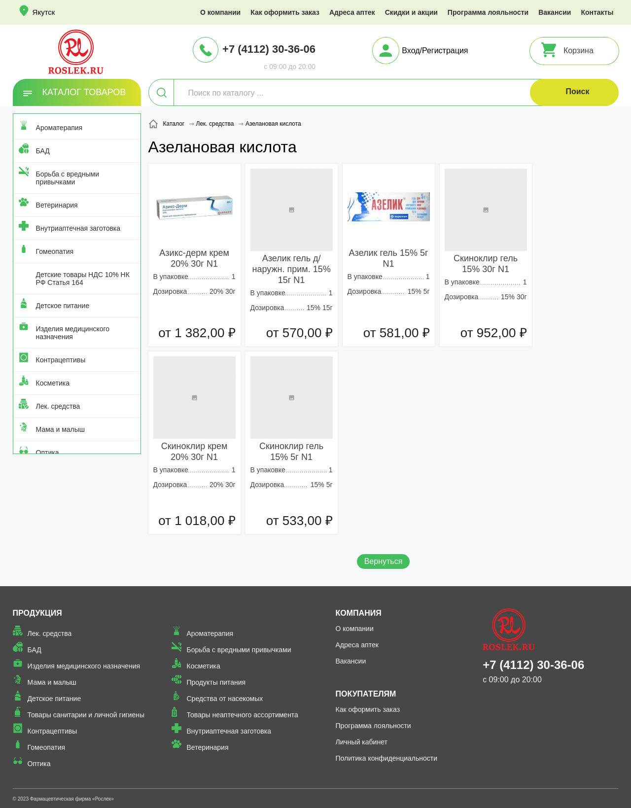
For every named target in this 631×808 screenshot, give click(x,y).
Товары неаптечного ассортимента (242, 715)
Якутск (44, 12)
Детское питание (63, 306)
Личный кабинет (361, 742)
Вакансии (554, 12)
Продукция (37, 613)
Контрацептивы (61, 360)
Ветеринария (57, 205)
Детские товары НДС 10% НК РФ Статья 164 (83, 278)
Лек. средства (58, 406)
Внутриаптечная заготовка (78, 228)
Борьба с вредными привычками (67, 178)
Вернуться (383, 561)
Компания (359, 613)
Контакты (597, 12)
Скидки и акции (411, 12)
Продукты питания (215, 682)
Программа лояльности (488, 12)
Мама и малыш (60, 429)
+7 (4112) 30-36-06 (269, 49)
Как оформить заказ (284, 12)
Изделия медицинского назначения (72, 333)
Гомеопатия (55, 251)
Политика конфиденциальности (387, 758)
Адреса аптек (352, 12)
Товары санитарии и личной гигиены (86, 715)
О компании (220, 12)
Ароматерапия (59, 128)
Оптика (47, 453)
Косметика (53, 383)
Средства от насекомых (224, 699)
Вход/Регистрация (435, 50)
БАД (43, 151)
